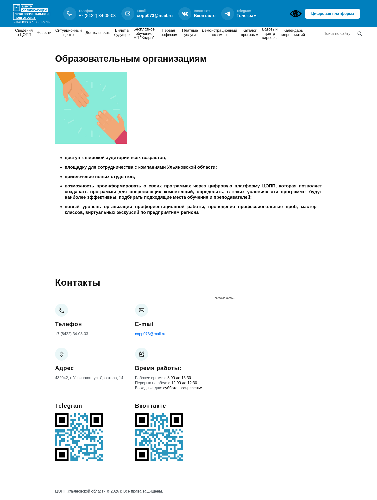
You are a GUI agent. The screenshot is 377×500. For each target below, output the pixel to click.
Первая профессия (168, 32)
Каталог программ (249, 32)
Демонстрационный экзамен (219, 32)
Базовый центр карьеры (269, 33)
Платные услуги (190, 32)
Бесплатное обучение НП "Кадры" (144, 33)
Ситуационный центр (68, 32)
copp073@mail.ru (150, 334)
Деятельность (98, 33)
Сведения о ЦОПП (24, 32)
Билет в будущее (122, 32)
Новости (44, 33)
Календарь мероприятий (293, 32)
